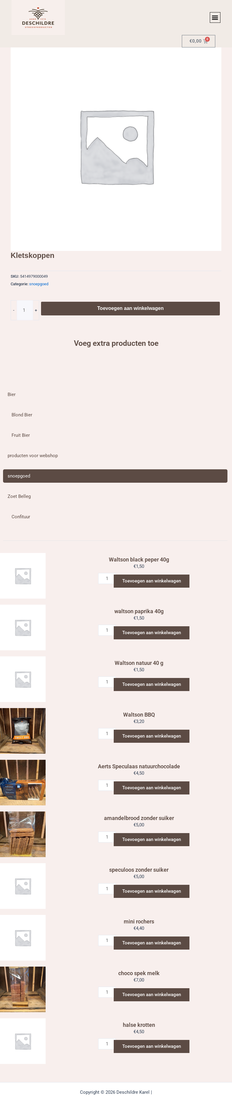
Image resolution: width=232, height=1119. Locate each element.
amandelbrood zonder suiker (139, 818)
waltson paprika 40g (139, 611)
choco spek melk (139, 973)
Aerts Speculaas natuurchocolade (139, 766)
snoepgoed (38, 284)
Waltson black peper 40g (139, 559)
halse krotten (139, 1025)
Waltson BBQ (139, 714)
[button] (215, 17)
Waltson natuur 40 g (139, 663)
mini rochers (139, 921)
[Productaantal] (25, 310)
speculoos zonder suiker (138, 870)
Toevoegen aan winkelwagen (130, 308)
